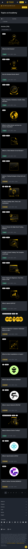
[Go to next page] (25, 493)
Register (21, 2)
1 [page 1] (5, 492)
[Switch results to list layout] (3, 19)
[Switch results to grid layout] (2, 19)
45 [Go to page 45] (22, 492)
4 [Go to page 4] (13, 492)
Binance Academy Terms (20, 543)
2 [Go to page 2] (8, 492)
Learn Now (24, 7)
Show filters (4, 21)
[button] (25, 2)
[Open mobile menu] (25, 2)
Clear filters (14, 18)
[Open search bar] (17, 2)
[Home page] (10, 2)
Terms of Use (9, 543)
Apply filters (8, 18)
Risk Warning (13, 543)
